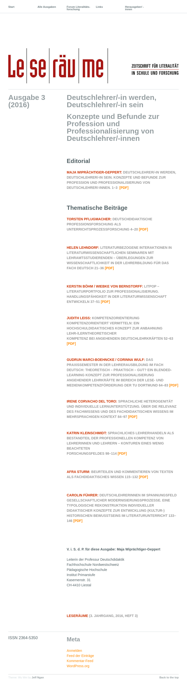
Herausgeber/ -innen (134, 8)
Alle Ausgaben (46, 6)
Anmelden (74, 651)
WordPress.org (78, 666)
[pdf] (123, 188)
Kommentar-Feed (80, 661)
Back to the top (169, 677)
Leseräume (46, 26)
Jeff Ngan (38, 677)
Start (11, 6)
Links (99, 6)
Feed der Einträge (80, 656)
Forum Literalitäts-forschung (78, 8)
